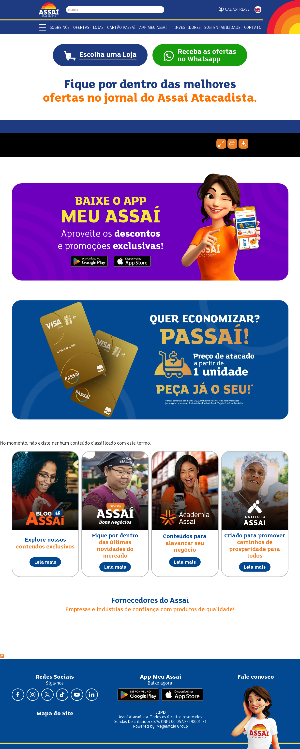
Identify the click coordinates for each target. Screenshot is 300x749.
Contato (252, 28)
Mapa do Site (54, 714)
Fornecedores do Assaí (150, 601)
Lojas (98, 28)
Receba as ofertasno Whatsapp (207, 55)
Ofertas (81, 28)
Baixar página (243, 144)
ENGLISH (258, 9)
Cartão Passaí (121, 28)
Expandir (221, 144)
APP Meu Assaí (153, 28)
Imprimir (232, 144)
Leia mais (45, 562)
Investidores (187, 28)
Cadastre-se (237, 9)
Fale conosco (256, 677)
